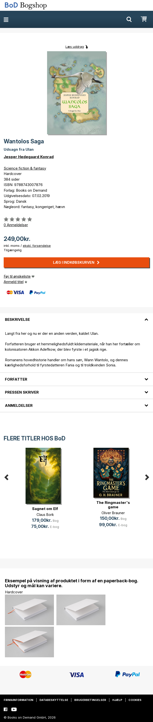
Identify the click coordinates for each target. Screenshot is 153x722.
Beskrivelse (17, 319)
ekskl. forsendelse (37, 246)
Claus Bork (45, 514)
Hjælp (117, 700)
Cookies (134, 700)
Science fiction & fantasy (25, 168)
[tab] (76, 316)
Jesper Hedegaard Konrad (29, 156)
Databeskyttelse (53, 700)
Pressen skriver (22, 392)
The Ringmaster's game (113, 504)
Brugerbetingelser (90, 700)
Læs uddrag (74, 47)
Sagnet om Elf (45, 508)
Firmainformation (18, 700)
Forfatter (16, 379)
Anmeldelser (19, 405)
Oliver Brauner (113, 513)
